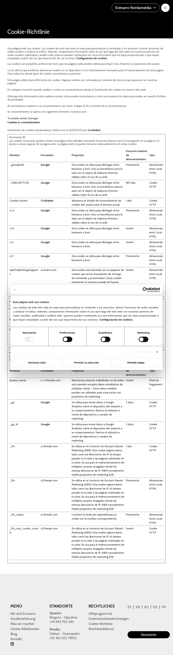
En (138, 607)
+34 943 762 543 (62, 622)
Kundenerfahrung (22, 619)
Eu (146, 607)
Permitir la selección (86, 362)
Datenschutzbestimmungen (109, 619)
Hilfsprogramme (100, 614)
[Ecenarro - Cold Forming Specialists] (24, 7)
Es (129, 607)
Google (45, 164)
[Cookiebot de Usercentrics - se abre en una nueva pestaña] (145, 289)
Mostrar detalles (144, 351)
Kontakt (16, 639)
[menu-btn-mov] (165, 8)
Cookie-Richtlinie (101, 624)
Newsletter (148, 635)
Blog (13, 634)
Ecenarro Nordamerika (135, 7)
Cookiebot (94, 130)
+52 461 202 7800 (63, 638)
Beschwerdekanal (101, 629)
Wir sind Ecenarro (22, 614)
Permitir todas (135, 362)
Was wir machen (22, 624)
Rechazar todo (37, 362)
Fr (164, 607)
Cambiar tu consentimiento (23, 122)
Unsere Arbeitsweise (24, 629)
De (155, 607)
